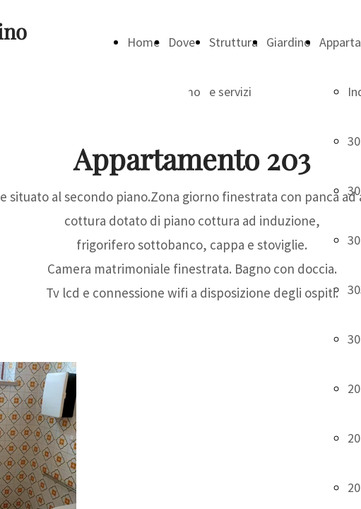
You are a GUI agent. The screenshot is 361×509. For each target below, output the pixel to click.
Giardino (288, 42)
